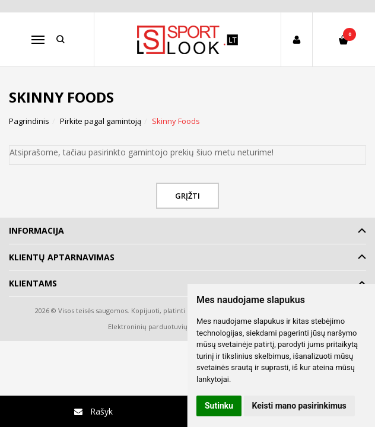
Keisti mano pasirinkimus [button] (299, 405)
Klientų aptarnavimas (62, 257)
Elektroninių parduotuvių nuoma (160, 326)
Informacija (36, 230)
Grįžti (187, 195)
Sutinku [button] (219, 405)
